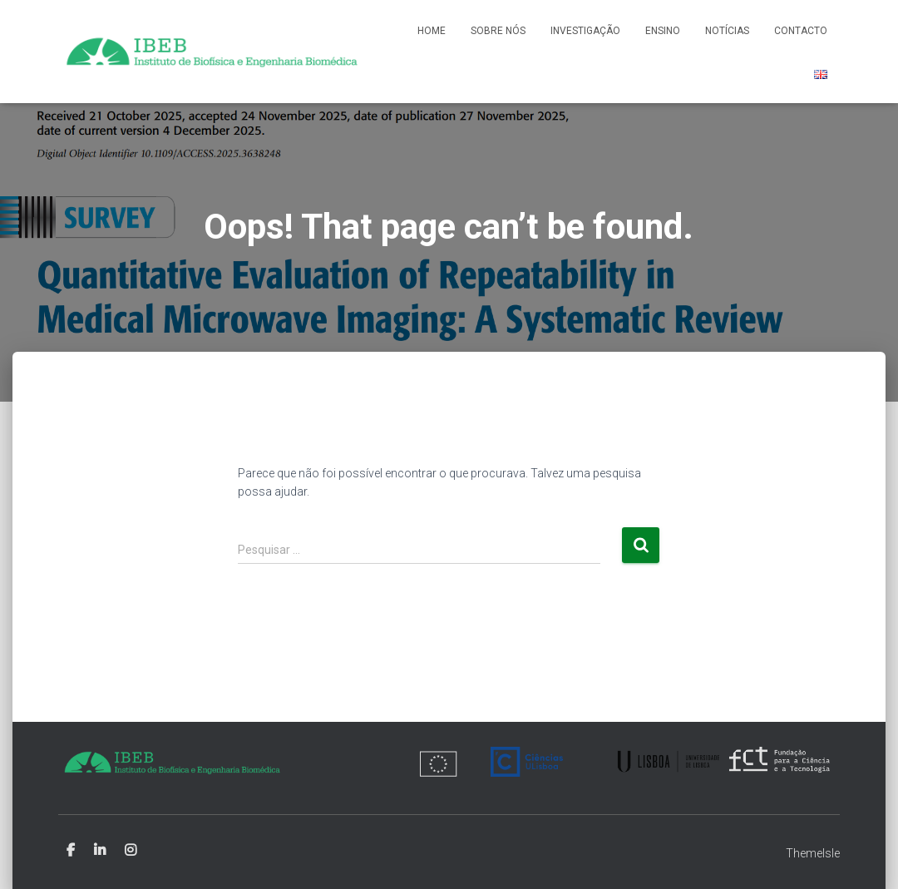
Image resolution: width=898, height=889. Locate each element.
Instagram (130, 851)
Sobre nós (498, 31)
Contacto (800, 31)
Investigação (585, 31)
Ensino (662, 31)
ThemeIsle (813, 853)
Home (431, 31)
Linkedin (100, 851)
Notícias (727, 31)
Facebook (70, 851)
